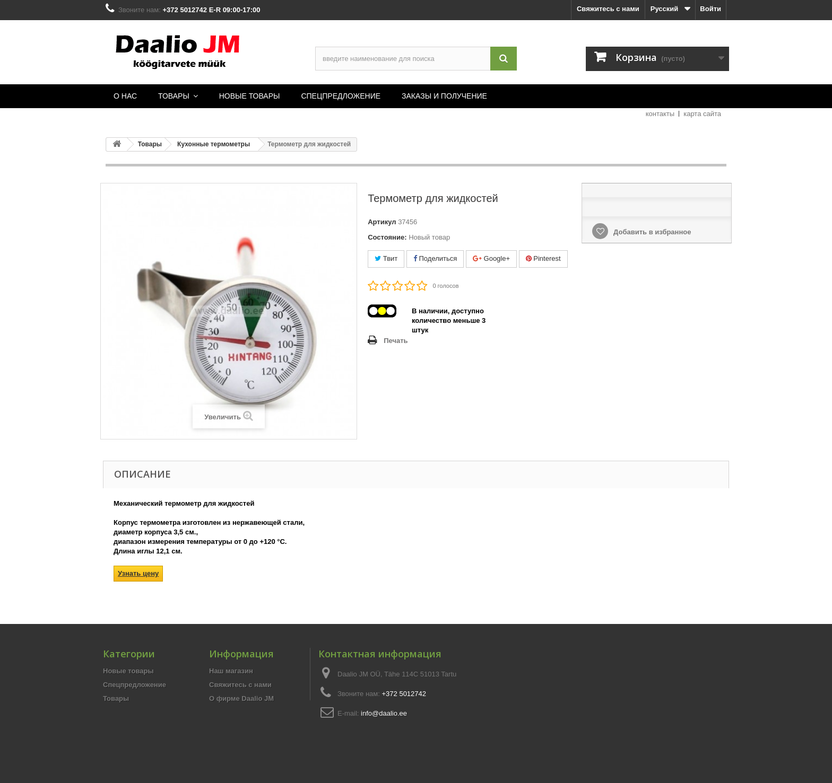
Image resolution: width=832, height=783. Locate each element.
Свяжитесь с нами (608, 9)
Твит (386, 258)
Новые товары (128, 671)
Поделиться (435, 258)
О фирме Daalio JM (241, 698)
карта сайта (702, 114)
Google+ (491, 258)
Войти (710, 9)
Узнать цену (138, 573)
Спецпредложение (134, 685)
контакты (660, 114)
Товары (116, 698)
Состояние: (387, 237)
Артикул (382, 222)
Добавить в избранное (651, 232)
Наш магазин (231, 671)
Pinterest (543, 258)
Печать (396, 341)
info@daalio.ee (384, 713)
